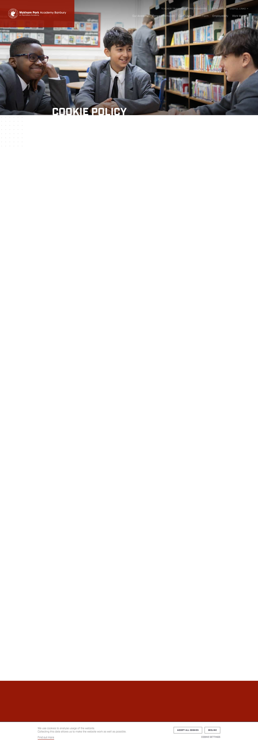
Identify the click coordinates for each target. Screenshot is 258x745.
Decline (212, 730)
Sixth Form (202, 16)
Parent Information (163, 16)
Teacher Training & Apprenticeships (184, 8)
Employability (220, 16)
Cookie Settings (210, 737)
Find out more (46, 737)
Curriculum (185, 16)
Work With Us (240, 16)
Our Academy (140, 16)
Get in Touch (218, 8)
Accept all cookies (188, 730)
